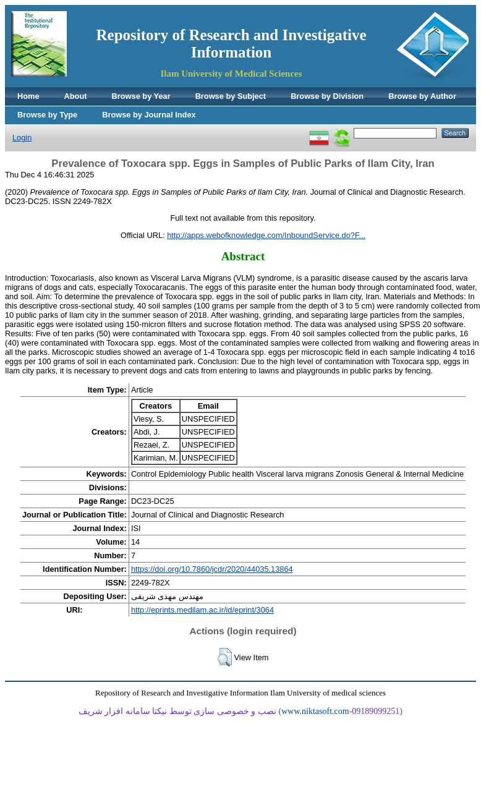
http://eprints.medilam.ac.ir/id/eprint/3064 (202, 610)
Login (22, 137)
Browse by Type (47, 114)
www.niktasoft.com (315, 711)
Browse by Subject (230, 96)
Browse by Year (141, 96)
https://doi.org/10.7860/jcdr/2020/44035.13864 (212, 569)
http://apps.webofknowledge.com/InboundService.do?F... (266, 235)
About (75, 96)
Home (28, 96)
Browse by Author (422, 96)
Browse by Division (327, 96)
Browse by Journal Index (148, 114)
